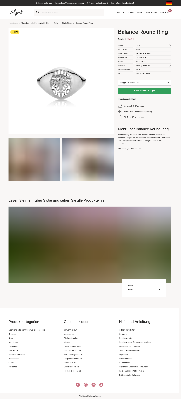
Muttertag (68, 342)
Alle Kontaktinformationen (90, 396)
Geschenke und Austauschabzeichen (135, 342)
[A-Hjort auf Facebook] (78, 385)
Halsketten (13, 346)
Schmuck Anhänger (17, 354)
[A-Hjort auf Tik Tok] (101, 385)
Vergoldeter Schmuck (73, 358)
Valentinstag (69, 334)
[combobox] (71, 12)
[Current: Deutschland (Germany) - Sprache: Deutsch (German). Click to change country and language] (169, 3)
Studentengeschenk (72, 346)
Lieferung (123, 334)
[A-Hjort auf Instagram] (86, 385)
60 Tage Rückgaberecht (97, 3)
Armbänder (13, 342)
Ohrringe (12, 334)
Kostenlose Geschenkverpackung (69, 3)
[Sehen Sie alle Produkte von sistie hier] (170, 45)
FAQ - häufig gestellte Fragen (131, 371)
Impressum (123, 354)
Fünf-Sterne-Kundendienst (122, 3)
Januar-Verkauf (70, 330)
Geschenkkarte (125, 338)
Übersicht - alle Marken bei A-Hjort (35, 23)
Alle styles (13, 367)
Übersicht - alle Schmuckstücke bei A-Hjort (27, 330)
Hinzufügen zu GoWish (127, 99)
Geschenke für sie (71, 367)
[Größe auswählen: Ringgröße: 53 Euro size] (144, 83)
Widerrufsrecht (125, 358)
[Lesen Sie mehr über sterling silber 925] (170, 66)
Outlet (11, 363)
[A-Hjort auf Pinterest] (93, 385)
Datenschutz (124, 363)
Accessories (14, 358)
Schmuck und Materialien (129, 350)
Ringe (11, 338)
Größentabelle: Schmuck (129, 375)
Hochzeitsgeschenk (72, 371)
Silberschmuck (70, 363)
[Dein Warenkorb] (166, 12)
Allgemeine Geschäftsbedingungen (133, 367)
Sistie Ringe (67, 23)
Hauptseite (13, 23)
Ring (138, 49)
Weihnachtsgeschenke (73, 354)
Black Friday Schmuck (73, 350)
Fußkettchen (14, 350)
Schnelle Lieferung (44, 3)
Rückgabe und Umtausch (129, 346)
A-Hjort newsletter (126, 330)
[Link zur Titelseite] (15, 12)
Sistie (56, 23)
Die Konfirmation (71, 338)
